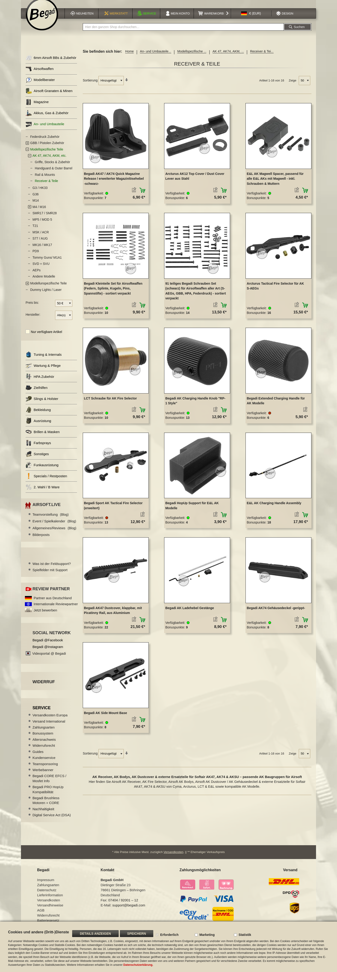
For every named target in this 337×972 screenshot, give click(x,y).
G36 (35, 200)
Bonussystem (43, 739)
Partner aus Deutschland (53, 604)
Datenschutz (46, 896)
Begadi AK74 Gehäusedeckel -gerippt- (276, 614)
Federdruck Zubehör (44, 142)
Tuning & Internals (44, 360)
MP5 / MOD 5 (42, 225)
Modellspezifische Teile (46, 155)
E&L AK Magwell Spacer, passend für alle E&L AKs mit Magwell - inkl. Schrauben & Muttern (275, 184)
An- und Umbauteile (45, 130)
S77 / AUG (40, 244)
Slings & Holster (42, 404)
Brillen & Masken (43, 437)
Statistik (245, 935)
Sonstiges (37, 460)
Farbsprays (38, 449)
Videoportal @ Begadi (49, 659)
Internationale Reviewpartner (56, 610)
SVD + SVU (41, 269)
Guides (38, 757)
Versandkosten (173, 857)
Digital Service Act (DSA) (52, 821)
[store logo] (42, 20)
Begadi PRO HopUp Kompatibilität (48, 795)
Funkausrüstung (42, 471)
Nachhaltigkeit (43, 815)
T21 (35, 231)
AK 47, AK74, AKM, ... (228, 57)
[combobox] (183, 32)
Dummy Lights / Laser (46, 295)
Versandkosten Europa (50, 721)
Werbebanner (43, 776)
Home (129, 57)
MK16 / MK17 (42, 250)
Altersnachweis (44, 745)
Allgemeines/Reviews (54, 534)
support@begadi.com (128, 911)
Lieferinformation (50, 901)
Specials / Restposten (46, 482)
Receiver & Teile (46, 186)
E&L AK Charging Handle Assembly (274, 509)
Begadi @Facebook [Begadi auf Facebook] (48, 646)
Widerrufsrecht (44, 751)
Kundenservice (44, 763)
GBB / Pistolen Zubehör (47, 148)
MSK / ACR (41, 238)
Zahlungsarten (44, 733)
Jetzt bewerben (45, 616)
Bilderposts (41, 540)
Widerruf (44, 687)
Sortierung (90, 86)
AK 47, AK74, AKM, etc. (49, 161)
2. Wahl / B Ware (42, 493)
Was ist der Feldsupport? (52, 569)
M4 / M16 (39, 212)
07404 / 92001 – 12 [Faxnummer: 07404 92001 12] (123, 906)
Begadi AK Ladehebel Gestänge (189, 614)
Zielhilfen (36, 393)
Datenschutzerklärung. (138, 964)
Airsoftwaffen (39, 75)
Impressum (45, 886)
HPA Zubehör (40, 382)
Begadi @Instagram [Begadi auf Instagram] (48, 652)
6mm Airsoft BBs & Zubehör (51, 64)
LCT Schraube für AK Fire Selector (110, 404)
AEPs (37, 276)
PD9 (36, 257)
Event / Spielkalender (54, 527)
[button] (251, 19)
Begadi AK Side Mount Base (105, 718)
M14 (36, 206)
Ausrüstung (38, 426)
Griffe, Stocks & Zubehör (52, 168)
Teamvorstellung (51, 520)
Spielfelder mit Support (50, 576)
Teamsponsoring (45, 769)
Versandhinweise (50, 911)
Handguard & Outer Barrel (53, 174)
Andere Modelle (44, 282)
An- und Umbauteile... (155, 57)
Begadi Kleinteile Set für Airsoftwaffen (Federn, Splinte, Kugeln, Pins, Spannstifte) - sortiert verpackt (113, 294)
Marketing (207, 935)
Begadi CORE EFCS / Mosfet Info (49, 784)
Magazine (37, 108)
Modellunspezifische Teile (48, 289)
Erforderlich (169, 935)
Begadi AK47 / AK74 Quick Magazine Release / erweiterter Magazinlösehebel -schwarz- (114, 184)
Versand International (49, 727)
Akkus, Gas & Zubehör (47, 119)
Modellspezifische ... (191, 57)
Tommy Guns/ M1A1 (47, 263)
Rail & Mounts (45, 180)
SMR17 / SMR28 (45, 219)
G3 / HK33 (40, 193)
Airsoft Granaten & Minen (49, 97)
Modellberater (40, 86)
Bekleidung (38, 415)
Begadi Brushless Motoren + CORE (46, 806)
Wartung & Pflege (43, 371)
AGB (40, 916)
